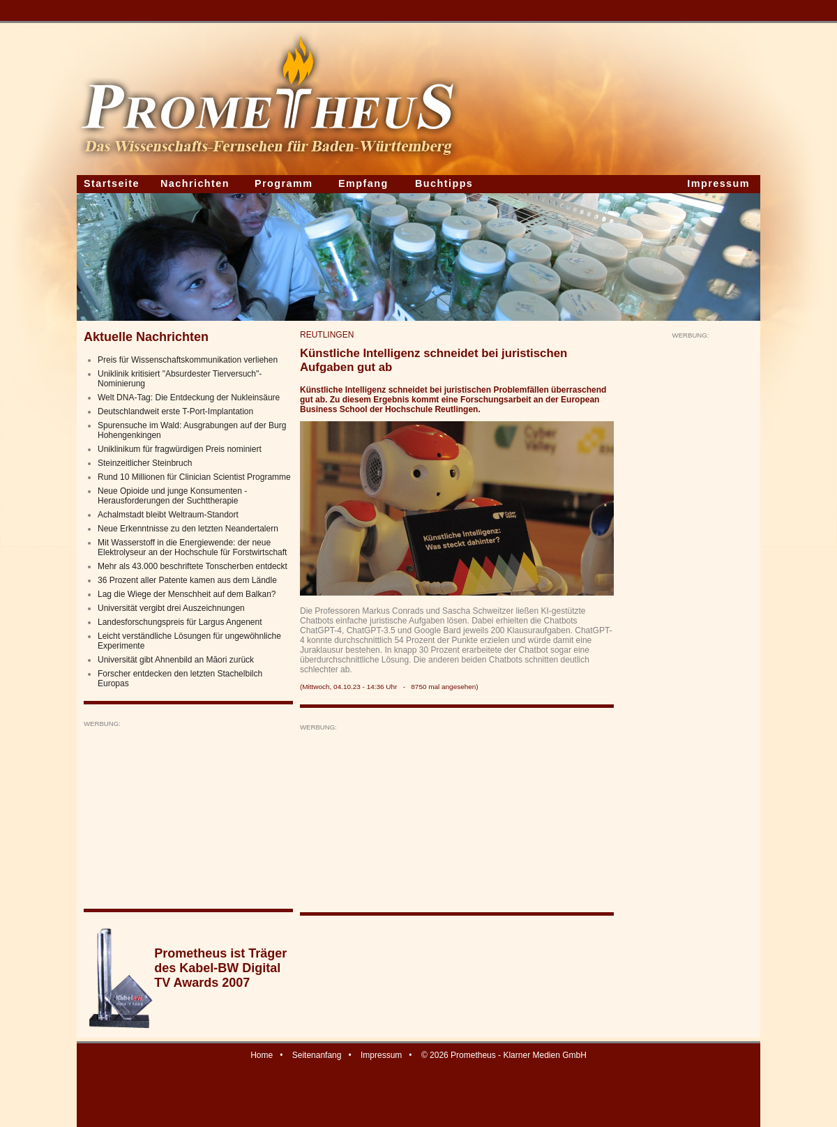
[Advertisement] (188, 815)
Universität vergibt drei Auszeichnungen (171, 608)
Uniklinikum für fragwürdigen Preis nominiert (180, 449)
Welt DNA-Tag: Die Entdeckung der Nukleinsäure (189, 397)
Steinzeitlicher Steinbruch (145, 463)
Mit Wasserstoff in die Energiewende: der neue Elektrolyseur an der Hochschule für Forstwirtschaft (192, 547)
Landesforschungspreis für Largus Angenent (180, 622)
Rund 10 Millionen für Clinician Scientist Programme (194, 477)
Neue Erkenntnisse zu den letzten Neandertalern (188, 529)
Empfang (363, 183)
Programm (284, 183)
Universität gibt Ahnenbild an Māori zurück (176, 660)
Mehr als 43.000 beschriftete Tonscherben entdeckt (192, 566)
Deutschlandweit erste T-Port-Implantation (175, 411)
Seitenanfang (317, 1055)
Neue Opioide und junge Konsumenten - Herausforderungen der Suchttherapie (172, 496)
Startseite (112, 183)
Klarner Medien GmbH (544, 1055)
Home (261, 1055)
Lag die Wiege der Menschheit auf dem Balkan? (187, 594)
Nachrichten (194, 183)
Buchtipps (444, 183)
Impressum (718, 183)
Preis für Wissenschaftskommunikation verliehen (188, 360)
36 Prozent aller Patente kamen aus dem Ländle (187, 580)
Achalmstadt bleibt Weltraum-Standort (168, 515)
